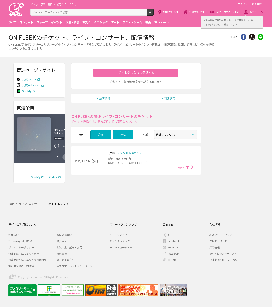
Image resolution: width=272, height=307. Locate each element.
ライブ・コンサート (20, 22)
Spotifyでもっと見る (44, 177)
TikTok (172, 259)
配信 (123, 135)
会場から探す (196, 12)
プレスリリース (218, 241)
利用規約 (13, 235)
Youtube (173, 247)
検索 (153, 14)
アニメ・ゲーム (132, 22)
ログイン (243, 4)
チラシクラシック (119, 241)
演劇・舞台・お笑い (78, 22)
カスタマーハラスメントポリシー (76, 266)
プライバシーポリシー (21, 247)
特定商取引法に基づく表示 (23, 253)
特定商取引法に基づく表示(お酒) (27, 259)
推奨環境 (62, 253)
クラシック (101, 22)
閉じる (260, 19)
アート (115, 22)
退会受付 (62, 241)
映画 (148, 22)
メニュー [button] (254, 12)
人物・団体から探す (227, 12)
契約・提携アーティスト (223, 253)
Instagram (174, 253)
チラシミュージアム (120, 247)
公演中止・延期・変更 (69, 247)
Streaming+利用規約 (20, 241)
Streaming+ (162, 22)
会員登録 (257, 4)
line (261, 37)
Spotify (26, 91)
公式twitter (29, 79)
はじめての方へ (65, 259)
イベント (56, 22)
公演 (100, 135)
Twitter (252, 37)
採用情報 (214, 247)
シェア (243, 37)
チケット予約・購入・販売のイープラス (53, 4)
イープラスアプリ (119, 235)
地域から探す (170, 12)
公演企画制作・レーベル (223, 259)
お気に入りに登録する (139, 72)
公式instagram (31, 85)
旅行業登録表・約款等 (21, 266)
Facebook (174, 241)
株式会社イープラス (220, 235)
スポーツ (42, 22)
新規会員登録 (64, 235)
